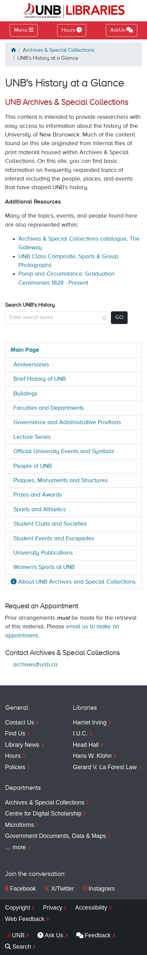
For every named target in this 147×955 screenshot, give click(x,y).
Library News (22, 744)
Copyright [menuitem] (17, 907)
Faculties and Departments (48, 408)
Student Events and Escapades (53, 539)
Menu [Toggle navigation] (20, 30)
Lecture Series (32, 437)
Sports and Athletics (39, 510)
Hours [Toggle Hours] (71, 30)
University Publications (43, 553)
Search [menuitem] (18, 946)
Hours (13, 755)
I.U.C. (80, 733)
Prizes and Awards (37, 495)
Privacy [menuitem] (52, 907)
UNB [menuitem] (18, 935)
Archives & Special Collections (58, 50)
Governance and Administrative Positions (67, 422)
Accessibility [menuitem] (91, 907)
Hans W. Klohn (92, 755)
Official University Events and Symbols (63, 451)
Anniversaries (31, 365)
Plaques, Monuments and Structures (60, 481)
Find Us (15, 733)
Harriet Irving (90, 722)
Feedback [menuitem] (93, 935)
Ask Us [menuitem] (50, 935)
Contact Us (19, 722)
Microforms (19, 825)
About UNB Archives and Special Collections (73, 582)
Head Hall (86, 744)
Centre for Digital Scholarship (43, 813)
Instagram (98, 888)
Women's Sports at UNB (44, 567)
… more (15, 847)
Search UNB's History (30, 305)
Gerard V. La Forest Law (105, 767)
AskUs (121, 30)
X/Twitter (59, 888)
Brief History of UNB (39, 379)
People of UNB (32, 466)
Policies (15, 767)
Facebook (20, 888)
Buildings (25, 394)
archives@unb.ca (35, 665)
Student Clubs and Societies (50, 524)
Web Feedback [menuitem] (24, 919)
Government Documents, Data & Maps (55, 836)
